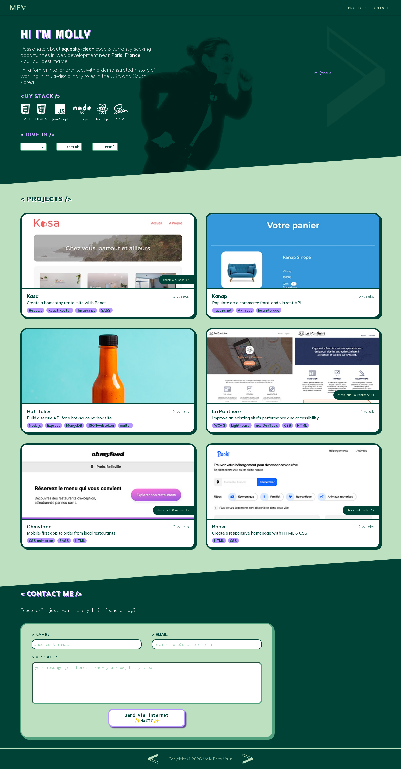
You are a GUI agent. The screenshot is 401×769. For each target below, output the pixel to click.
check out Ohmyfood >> (173, 510)
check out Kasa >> (176, 279)
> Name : (40, 634)
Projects (357, 7)
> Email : (161, 634)
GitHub (73, 147)
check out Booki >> (360, 510)
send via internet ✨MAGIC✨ (147, 718)
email (110, 147)
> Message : (44, 656)
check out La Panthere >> (355, 395)
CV (41, 147)
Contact (380, 7)
